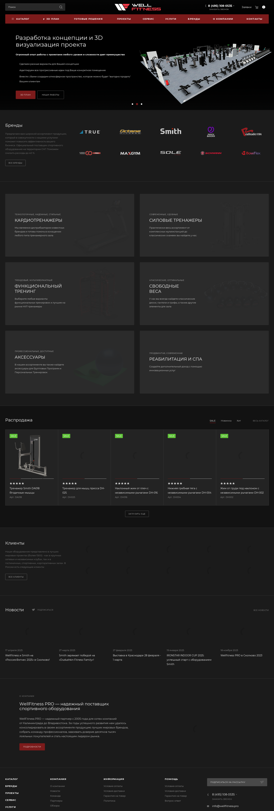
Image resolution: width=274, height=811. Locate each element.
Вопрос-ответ (173, 800)
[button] (132, 104)
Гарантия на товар (115, 795)
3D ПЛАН (25, 95)
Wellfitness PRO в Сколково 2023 (241, 655)
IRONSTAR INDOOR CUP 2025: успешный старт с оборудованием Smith (189, 660)
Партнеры (56, 800)
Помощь (171, 779)
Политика (109, 800)
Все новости (261, 610)
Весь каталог (261, 421)
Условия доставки (114, 791)
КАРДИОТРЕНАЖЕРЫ (38, 220)
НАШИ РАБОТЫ (50, 95)
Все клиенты (16, 577)
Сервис (10, 800)
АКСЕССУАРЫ (30, 357)
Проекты (12, 793)
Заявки (246, 7)
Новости (55, 791)
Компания (58, 779)
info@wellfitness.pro (225, 806)
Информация (114, 779)
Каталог (11, 779)
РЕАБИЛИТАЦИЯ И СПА (175, 359)
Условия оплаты (113, 786)
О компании (57, 786)
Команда (55, 795)
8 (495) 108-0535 (220, 6)
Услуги (10, 807)
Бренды (11, 786)
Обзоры (55, 805)
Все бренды (15, 163)
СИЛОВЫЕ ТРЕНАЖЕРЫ (175, 220)
